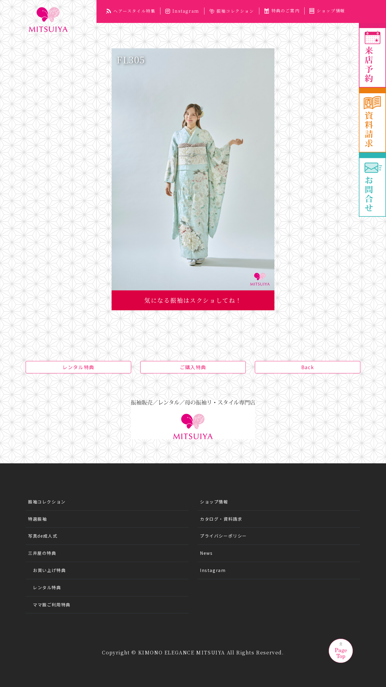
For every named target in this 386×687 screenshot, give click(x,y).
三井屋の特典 (42, 553)
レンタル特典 (78, 367)
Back (307, 367)
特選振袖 (37, 519)
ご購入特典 (193, 367)
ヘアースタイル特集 (130, 11)
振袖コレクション (231, 11)
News (206, 553)
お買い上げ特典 (49, 570)
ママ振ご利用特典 (52, 605)
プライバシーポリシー (223, 536)
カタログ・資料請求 (221, 519)
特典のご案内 (282, 11)
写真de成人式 (42, 536)
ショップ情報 (327, 11)
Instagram (182, 11)
